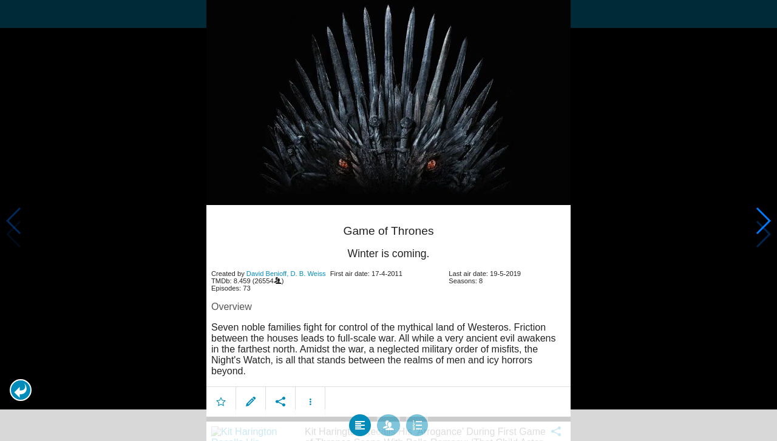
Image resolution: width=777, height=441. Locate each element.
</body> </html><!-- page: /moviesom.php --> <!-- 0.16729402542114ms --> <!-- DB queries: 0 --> (388, 220)
